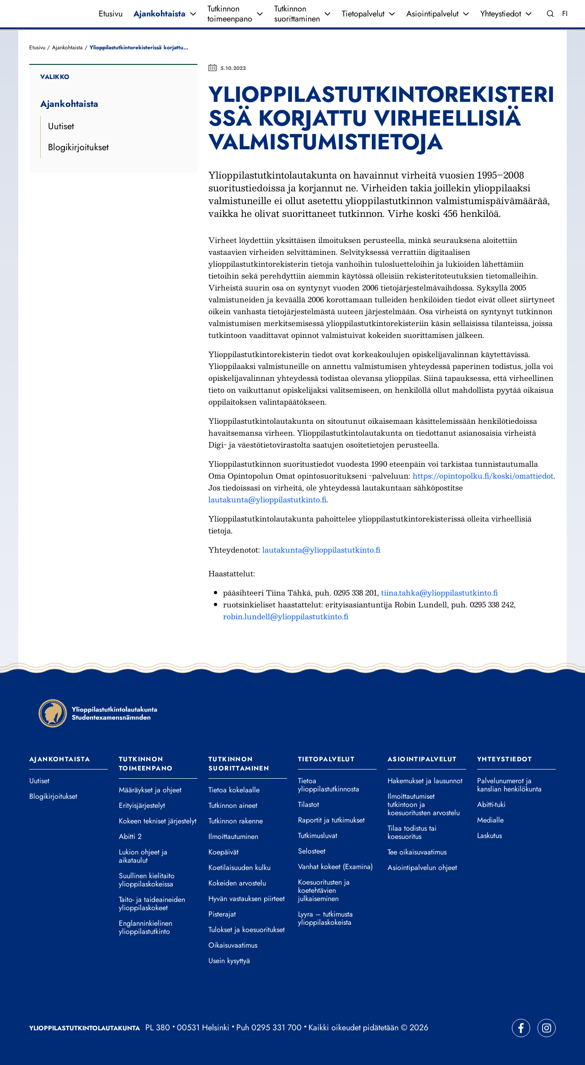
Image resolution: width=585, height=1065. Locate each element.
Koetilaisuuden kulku (239, 868)
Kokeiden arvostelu (237, 883)
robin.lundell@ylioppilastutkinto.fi (285, 616)
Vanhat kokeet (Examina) (335, 867)
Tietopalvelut (363, 14)
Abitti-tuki (491, 805)
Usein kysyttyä (229, 961)
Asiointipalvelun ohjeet (422, 868)
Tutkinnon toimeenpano (229, 14)
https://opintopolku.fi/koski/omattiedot (483, 475)
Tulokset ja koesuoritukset (246, 930)
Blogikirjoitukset (78, 147)
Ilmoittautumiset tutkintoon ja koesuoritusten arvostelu (424, 804)
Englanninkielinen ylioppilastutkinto (145, 927)
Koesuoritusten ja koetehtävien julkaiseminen (324, 890)
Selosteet (311, 851)
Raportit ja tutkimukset (331, 820)
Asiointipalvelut (432, 14)
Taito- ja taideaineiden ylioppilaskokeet (152, 904)
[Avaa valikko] (192, 13)
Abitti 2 (130, 837)
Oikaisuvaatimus (232, 945)
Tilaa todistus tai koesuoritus (412, 832)
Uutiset (61, 126)
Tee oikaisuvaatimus (417, 852)
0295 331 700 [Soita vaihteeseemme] (276, 1027)
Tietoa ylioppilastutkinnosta (328, 785)
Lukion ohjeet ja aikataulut (143, 856)
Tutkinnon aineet (232, 805)
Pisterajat (222, 914)
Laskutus (489, 836)
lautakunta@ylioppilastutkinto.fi (267, 499)
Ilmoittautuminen (233, 837)
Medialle (490, 820)
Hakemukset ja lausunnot (425, 781)
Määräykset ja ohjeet (150, 790)
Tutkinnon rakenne (235, 821)
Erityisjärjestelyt (142, 805)
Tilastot (308, 805)
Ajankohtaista (159, 14)
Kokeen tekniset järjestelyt (158, 821)
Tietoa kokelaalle (234, 790)
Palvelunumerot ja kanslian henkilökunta (509, 785)
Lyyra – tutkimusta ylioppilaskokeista (325, 918)
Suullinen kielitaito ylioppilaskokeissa (147, 880)
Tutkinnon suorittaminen (297, 14)
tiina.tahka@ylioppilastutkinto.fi (439, 592)
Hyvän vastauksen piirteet (246, 899)
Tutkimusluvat (317, 836)
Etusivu (110, 14)
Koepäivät (223, 852)
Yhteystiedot (500, 14)
